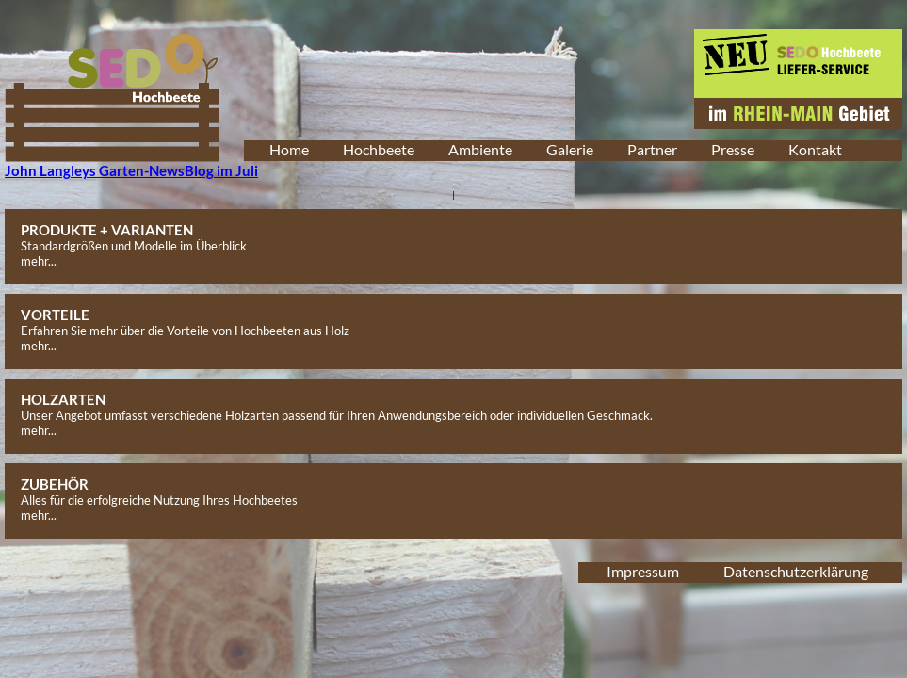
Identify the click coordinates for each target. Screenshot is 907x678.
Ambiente (480, 149)
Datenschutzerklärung (795, 571)
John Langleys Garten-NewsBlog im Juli (131, 170)
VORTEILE (55, 314)
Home (289, 149)
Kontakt (815, 149)
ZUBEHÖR (55, 484)
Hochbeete (378, 149)
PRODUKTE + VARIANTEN (107, 229)
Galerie (569, 149)
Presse (732, 149)
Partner (652, 149)
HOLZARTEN (63, 399)
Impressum (643, 571)
